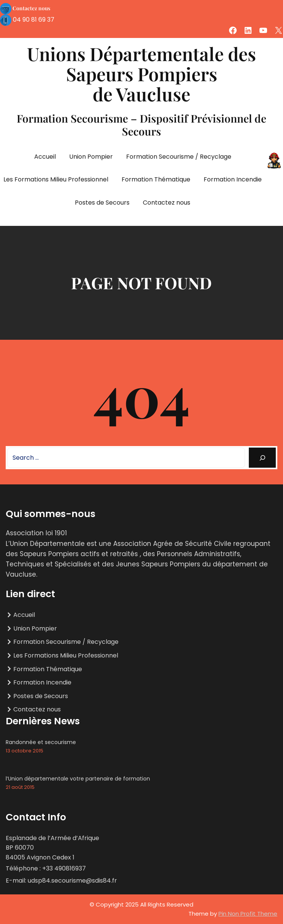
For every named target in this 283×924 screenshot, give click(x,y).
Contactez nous (31, 8)
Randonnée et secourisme (41, 742)
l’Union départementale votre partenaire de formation (78, 778)
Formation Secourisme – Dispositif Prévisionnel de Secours (141, 124)
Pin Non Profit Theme (247, 914)
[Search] (262, 458)
